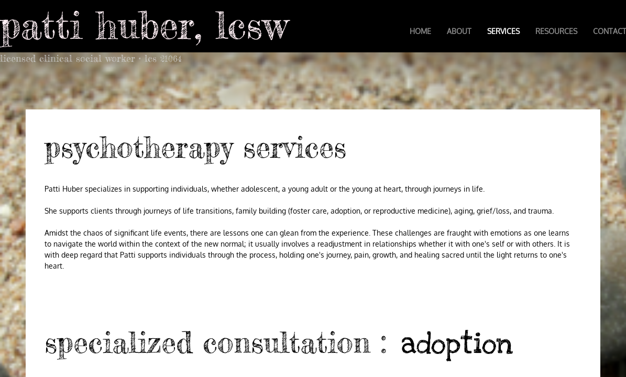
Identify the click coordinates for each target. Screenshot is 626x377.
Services (503, 31)
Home (420, 31)
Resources (556, 31)
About (459, 31)
